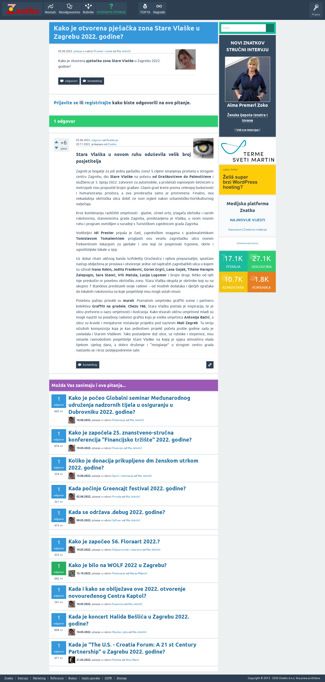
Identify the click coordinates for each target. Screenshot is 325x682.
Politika (116, 659)
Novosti (50, 12)
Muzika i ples (120, 632)
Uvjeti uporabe (91, 678)
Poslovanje (118, 420)
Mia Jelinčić (124, 51)
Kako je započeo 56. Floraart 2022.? (114, 541)
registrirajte (98, 102)
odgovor (96, 140)
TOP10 (145, 12)
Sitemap (122, 678)
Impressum (235, 229)
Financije (117, 448)
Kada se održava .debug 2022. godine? (116, 512)
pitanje (78, 51)
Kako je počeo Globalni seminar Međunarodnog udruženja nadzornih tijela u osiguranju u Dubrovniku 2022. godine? (129, 405)
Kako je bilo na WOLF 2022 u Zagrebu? (117, 565)
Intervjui (23, 678)
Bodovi (72, 678)
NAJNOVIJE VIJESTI (247, 220)
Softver (116, 520)
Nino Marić (132, 659)
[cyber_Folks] (247, 162)
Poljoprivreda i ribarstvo (127, 549)
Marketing (39, 678)
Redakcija (112, 140)
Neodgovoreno (69, 12)
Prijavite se (66, 102)
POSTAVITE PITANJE (111, 12)
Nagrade (159, 12)
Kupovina (118, 604)
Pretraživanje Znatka (247, 243)
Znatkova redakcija (255, 229)
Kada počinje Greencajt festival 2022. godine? (127, 488)
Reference (57, 678)
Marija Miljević (138, 573)
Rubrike (88, 12)
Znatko (112, 144)
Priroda (116, 496)
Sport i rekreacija (122, 475)
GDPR (108, 678)
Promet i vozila (103, 51)
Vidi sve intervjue (247, 130)
